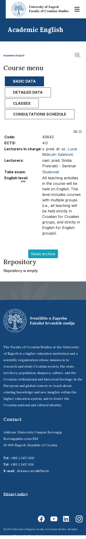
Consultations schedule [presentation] (39, 114)
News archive (43, 254)
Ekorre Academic (37, 535)
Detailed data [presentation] (28, 92)
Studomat (50, 172)
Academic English (14, 55)
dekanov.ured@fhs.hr (33, 471)
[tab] (24, 81)
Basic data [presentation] (24, 81)
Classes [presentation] (22, 103)
